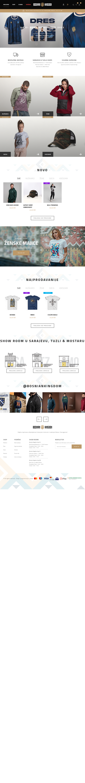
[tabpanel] (42, 30)
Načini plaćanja (17, 442)
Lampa (31, 478)
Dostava (16, 450)
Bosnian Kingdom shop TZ (34, 451)
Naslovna (6, 4)
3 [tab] (49, 44)
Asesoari (63, 178)
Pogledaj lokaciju (15, 370)
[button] (13, 4)
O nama (20, 4)
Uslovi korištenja (17, 457)
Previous (39, 419)
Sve (19, 178)
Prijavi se (76, 446)
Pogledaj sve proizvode (42, 218)
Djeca (51, 178)
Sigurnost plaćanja (18, 446)
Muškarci (30, 178)
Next (45, 419)
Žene (42, 178)
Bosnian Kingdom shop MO (35, 460)
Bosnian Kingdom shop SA (35, 442)
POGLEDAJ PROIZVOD (42, 36)
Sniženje (5, 457)
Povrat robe (16, 453)
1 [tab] (37, 44)
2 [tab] (43, 44)
